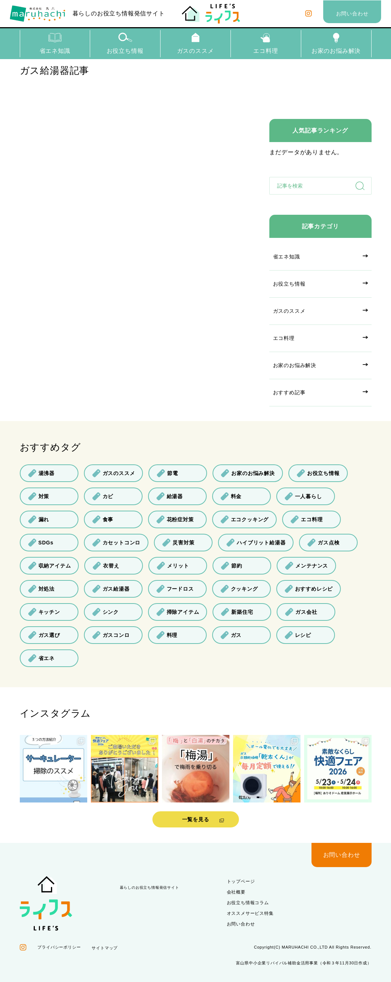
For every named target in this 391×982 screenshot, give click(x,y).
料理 (167, 635)
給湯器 (169, 496)
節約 (231, 565)
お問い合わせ (241, 924)
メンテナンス (306, 565)
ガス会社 (301, 612)
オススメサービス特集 (250, 913)
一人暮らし (303, 496)
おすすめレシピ (308, 588)
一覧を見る (195, 819)
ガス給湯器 (111, 588)
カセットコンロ (116, 542)
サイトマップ (105, 948)
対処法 (41, 588)
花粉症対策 (175, 519)
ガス (231, 635)
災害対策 (178, 542)
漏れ (38, 519)
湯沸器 (41, 473)
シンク (105, 612)
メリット (172, 565)
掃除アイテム (177, 612)
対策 (38, 496)
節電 (167, 473)
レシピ (297, 635)
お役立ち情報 (125, 43)
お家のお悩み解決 (336, 43)
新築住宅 (237, 612)
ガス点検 (323, 542)
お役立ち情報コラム (248, 902)
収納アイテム (49, 565)
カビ (103, 496)
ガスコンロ (111, 635)
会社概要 (236, 892)
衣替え (105, 565)
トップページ (241, 881)
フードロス (175, 588)
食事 (103, 519)
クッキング (239, 588)
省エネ (41, 658)
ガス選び (44, 635)
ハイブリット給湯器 (255, 542)
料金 (231, 496)
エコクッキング (244, 519)
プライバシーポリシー (59, 947)
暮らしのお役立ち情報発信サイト (87, 14)
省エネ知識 (55, 43)
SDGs (41, 542)
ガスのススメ (195, 43)
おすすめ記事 (289, 392)
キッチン (44, 612)
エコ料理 (266, 43)
